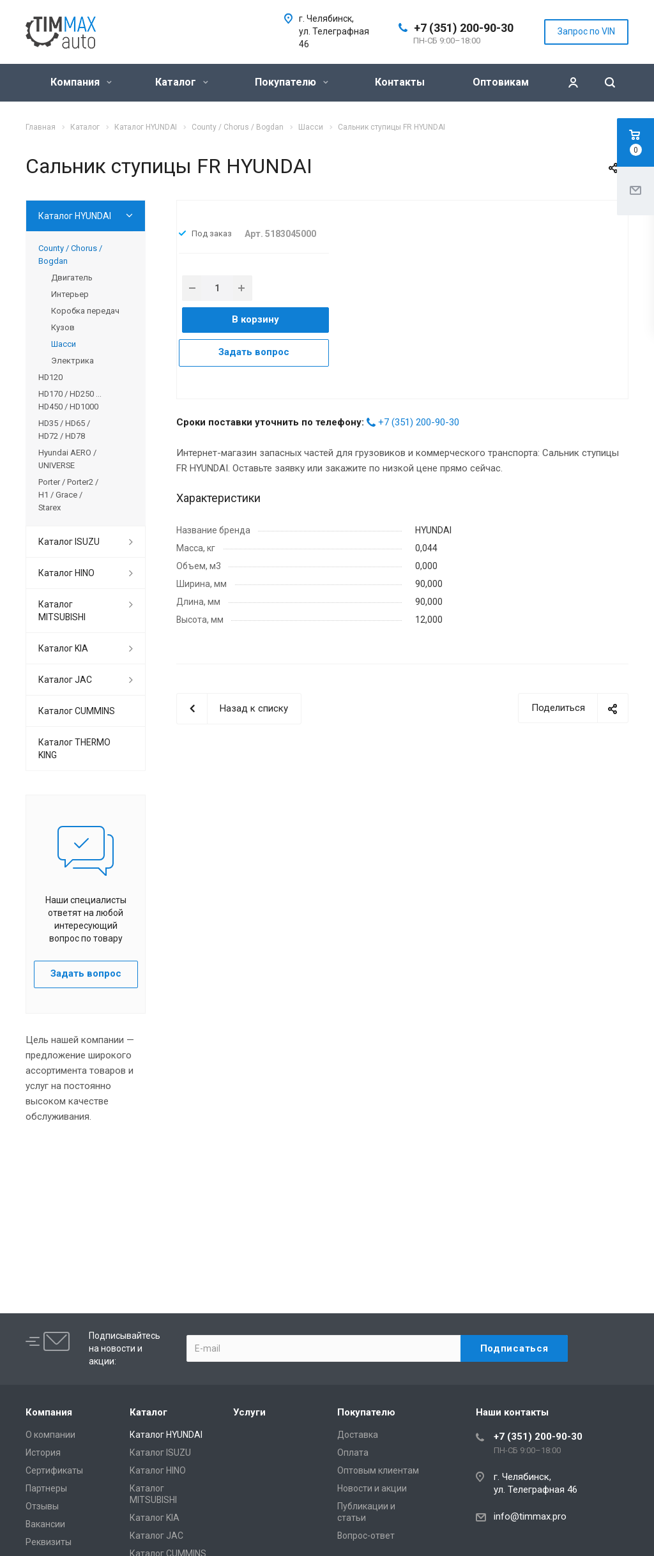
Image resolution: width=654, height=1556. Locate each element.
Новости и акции (372, 1488)
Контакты (400, 82)
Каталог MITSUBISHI (62, 610)
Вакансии (45, 1524)
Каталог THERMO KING (74, 748)
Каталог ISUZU (69, 542)
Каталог (181, 82)
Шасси (63, 344)
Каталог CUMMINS (76, 711)
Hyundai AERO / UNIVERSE (67, 459)
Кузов (63, 327)
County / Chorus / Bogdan (70, 254)
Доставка (357, 1435)
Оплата (353, 1452)
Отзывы (42, 1506)
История (43, 1452)
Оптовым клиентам (378, 1470)
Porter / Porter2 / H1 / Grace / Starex (68, 494)
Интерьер (70, 294)
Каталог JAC (65, 680)
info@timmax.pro (530, 1516)
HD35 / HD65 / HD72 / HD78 (64, 429)
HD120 (50, 377)
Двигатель (72, 277)
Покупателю (291, 82)
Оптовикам (501, 82)
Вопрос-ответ (366, 1535)
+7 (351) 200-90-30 (463, 27)
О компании (50, 1435)
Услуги (249, 1412)
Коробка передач (85, 311)
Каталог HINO (66, 573)
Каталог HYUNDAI (74, 216)
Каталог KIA (63, 648)
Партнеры (46, 1488)
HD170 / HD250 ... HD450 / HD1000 (70, 400)
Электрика (72, 360)
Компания (81, 82)
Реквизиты (49, 1542)
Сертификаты (54, 1470)
